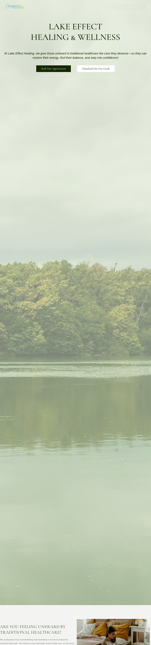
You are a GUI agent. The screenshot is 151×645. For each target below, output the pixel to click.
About (63, 7)
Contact (99, 7)
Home (48, 7)
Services (81, 7)
